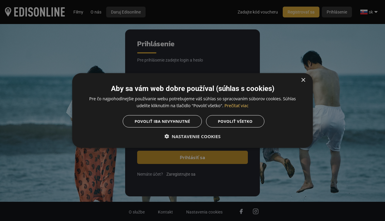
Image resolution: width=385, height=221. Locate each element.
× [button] (303, 79)
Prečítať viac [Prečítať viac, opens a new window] (236, 105)
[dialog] (192, 110)
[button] (192, 137)
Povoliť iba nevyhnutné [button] (161, 121)
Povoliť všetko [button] (237, 121)
